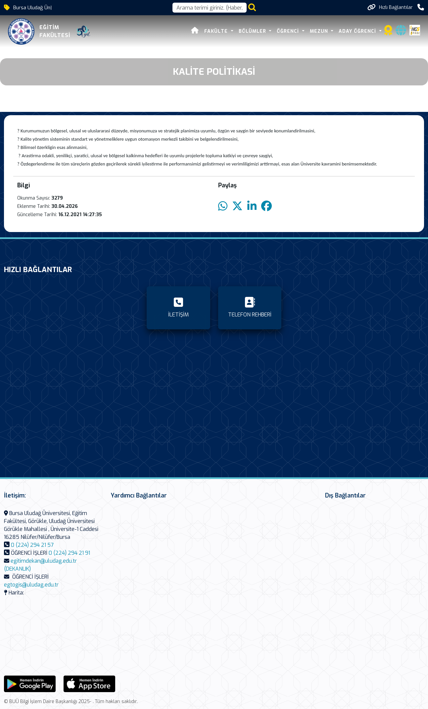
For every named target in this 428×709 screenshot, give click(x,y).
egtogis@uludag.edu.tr (31, 584)
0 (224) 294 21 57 (32, 545)
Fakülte (216, 31)
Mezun (320, 31)
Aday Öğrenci (358, 31)
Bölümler (253, 31)
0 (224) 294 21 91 (69, 552)
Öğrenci (289, 31)
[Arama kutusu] (209, 8)
